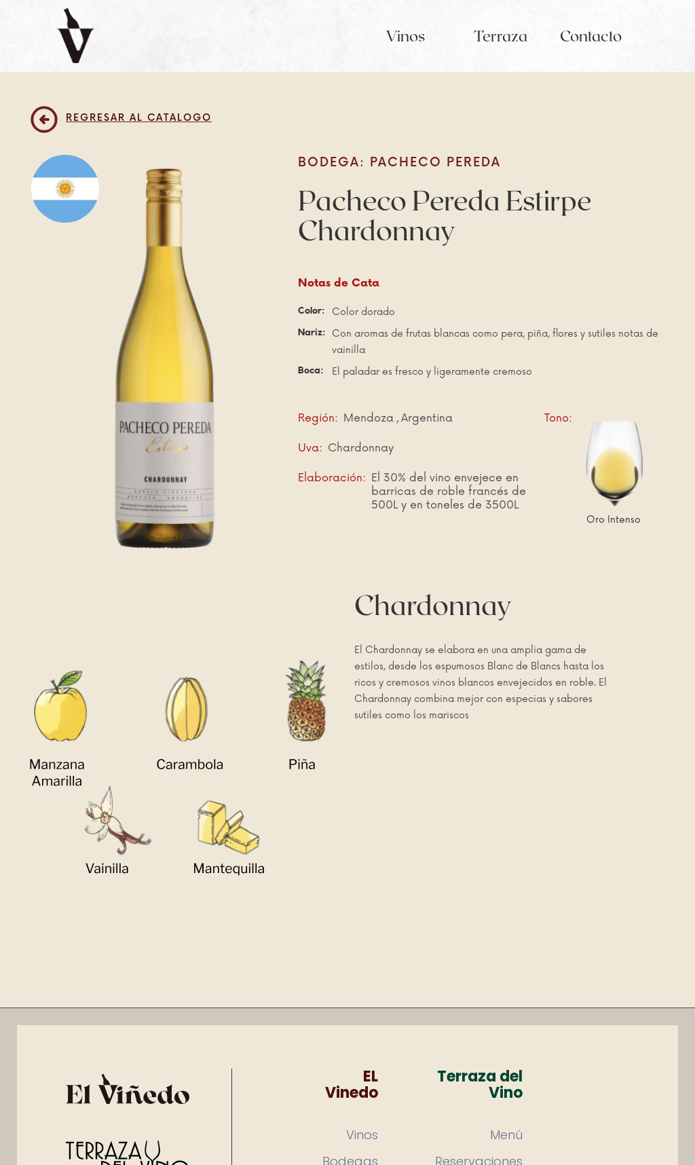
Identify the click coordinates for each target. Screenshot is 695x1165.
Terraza (500, 35)
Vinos (405, 35)
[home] (75, 35)
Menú (506, 1134)
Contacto (591, 35)
